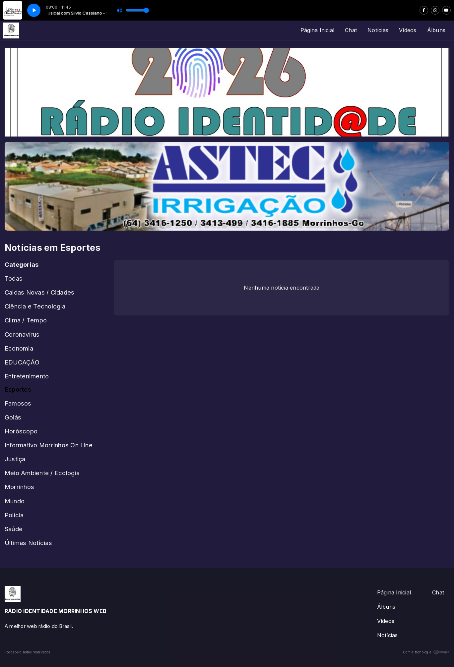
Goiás (13, 417)
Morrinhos (19, 486)
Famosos (18, 403)
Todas (14, 278)
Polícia (14, 515)
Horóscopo (21, 431)
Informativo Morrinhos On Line (49, 445)
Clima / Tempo (26, 320)
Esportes (18, 389)
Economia (19, 348)
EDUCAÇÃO (22, 362)
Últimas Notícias (28, 542)
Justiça (15, 459)
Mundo (15, 501)
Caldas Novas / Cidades (39, 292)
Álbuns (436, 30)
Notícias (377, 30)
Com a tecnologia (426, 652)
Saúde (14, 528)
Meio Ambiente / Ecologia (42, 472)
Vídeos (407, 30)
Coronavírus (22, 334)
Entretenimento (27, 376)
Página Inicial (317, 30)
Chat (351, 30)
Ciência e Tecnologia (35, 306)
